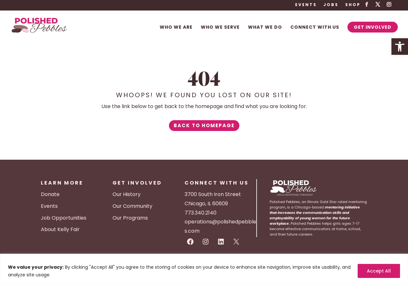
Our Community (132, 206)
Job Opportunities (63, 218)
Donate (50, 194)
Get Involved (372, 27)
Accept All (379, 271)
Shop (353, 5)
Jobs (331, 5)
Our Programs (130, 218)
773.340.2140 (200, 212)
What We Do (265, 27)
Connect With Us (314, 27)
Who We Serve (220, 27)
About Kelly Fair (60, 229)
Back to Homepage (204, 125)
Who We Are (176, 27)
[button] (399, 46)
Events (306, 5)
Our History (127, 194)
